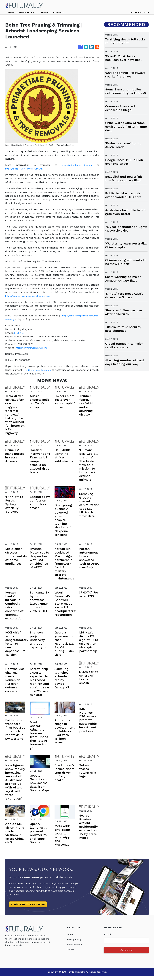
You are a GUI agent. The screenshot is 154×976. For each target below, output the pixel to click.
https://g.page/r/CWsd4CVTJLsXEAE (26, 168)
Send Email (20, 332)
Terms (71, 934)
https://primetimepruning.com (75, 164)
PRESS (44, 12)
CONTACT (58, 12)
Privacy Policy (75, 939)
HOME (11, 12)
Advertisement (75, 944)
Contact (71, 949)
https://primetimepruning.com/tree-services (31, 295)
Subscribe (126, 950)
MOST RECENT (27, 12)
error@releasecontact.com (40, 369)
